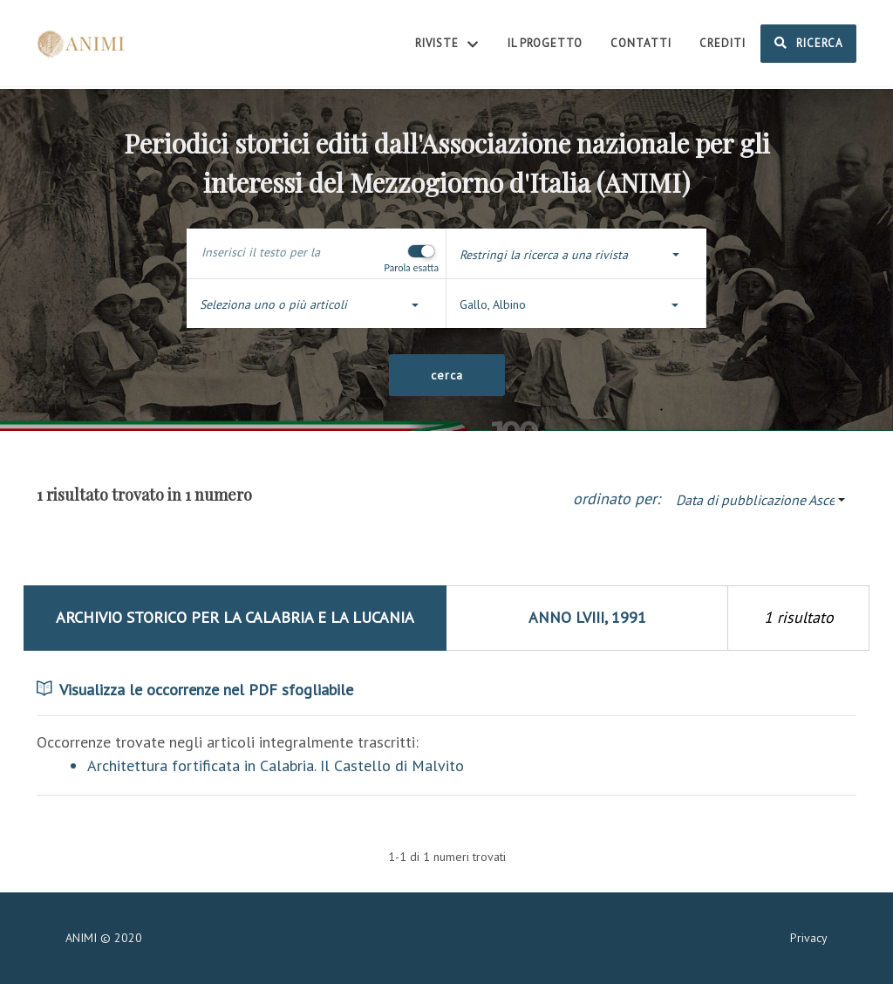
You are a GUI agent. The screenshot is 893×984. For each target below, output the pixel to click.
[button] (576, 255)
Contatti (640, 43)
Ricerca (808, 42)
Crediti (722, 43)
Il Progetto (545, 43)
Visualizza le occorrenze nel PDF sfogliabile (195, 690)
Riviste (447, 44)
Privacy (809, 938)
